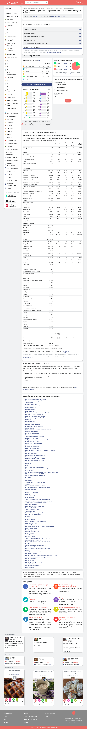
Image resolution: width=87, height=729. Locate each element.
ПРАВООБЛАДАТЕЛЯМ (50, 713)
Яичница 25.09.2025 (31, 508)
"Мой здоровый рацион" (54, 52)
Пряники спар (29, 428)
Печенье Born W (30, 547)
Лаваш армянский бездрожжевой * (36, 521)
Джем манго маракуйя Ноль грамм (36, 503)
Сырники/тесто (30, 497)
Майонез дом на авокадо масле (35, 455)
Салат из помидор (30, 558)
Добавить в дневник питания (37, 84)
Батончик (28, 494)
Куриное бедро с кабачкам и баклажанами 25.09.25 (41, 555)
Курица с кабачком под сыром (34, 460)
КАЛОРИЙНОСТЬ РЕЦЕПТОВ (30, 719)
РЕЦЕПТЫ (6, 716)
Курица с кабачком (31, 453)
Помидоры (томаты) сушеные (34, 426)
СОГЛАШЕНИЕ (48, 724)
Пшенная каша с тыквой (32, 441)
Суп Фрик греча (30, 536)
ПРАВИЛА (53, 724)
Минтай (27, 535)
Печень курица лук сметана (33, 540)
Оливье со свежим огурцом (33, 443)
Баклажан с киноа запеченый (34, 414)
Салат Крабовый (30, 421)
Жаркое (27, 435)
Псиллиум (28, 518)
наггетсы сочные (30, 491)
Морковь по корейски (32, 447)
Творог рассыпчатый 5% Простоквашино (37, 499)
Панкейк (27, 516)
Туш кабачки (29, 402)
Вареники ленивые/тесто (33, 514)
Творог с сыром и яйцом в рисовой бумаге (38, 538)
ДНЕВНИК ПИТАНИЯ (8, 713)
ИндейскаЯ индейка (31, 431)
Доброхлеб (28, 525)
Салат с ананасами (31, 553)
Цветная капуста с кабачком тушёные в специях (40, 450)
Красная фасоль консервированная (36, 479)
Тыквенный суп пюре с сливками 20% (36, 469)
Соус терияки (29, 470)
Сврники (28, 477)
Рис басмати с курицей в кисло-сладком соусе (39, 526)
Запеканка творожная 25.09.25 (34, 467)
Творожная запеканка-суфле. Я (34, 436)
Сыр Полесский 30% (31, 504)
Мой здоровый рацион (58, 16)
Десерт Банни (29, 533)
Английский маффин (31, 564)
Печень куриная (30, 409)
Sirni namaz (28, 480)
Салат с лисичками (31, 423)
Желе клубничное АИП (32, 509)
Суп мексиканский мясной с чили (35, 399)
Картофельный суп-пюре (32, 424)
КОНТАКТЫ (55, 721)
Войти (79, 3)
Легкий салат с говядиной (33, 552)
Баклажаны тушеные (69, 8)
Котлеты (27, 543)
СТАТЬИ (6, 722)
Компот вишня (29, 567)
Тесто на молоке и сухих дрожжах (35, 482)
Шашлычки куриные (31, 492)
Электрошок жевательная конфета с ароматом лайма (41, 472)
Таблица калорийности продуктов (36, 8)
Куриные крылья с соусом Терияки (36, 401)
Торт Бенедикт (29, 530)
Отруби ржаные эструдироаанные (35, 545)
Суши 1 (27, 484)
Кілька (27, 465)
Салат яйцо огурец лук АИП (33, 565)
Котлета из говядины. (32, 457)
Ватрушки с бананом (31, 438)
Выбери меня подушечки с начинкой (36, 440)
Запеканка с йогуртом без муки (35, 486)
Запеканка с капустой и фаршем (35, 475)
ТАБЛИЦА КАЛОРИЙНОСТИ (30, 716)
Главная (25, 8)
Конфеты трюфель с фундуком (34, 506)
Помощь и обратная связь (12, 192)
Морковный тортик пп (32, 531)
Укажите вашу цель (59, 82)
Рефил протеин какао (32, 448)
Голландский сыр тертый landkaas (35, 418)
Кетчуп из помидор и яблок (33, 562)
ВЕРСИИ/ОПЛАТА (49, 718)
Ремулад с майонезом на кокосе (35, 458)
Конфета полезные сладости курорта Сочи (38, 557)
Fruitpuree (28, 463)
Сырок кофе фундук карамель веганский (37, 542)
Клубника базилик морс (32, 433)
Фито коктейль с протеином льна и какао (38, 430)
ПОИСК (26, 713)
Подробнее (66, 352)
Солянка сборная (30, 489)
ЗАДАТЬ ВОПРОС (48, 721)
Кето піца (28, 419)
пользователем (37, 16)
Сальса (27, 452)
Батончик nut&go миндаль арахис (35, 416)
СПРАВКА (47, 716)
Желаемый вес (58, 93)
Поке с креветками (31, 528)
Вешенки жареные (31, 523)
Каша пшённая (29, 411)
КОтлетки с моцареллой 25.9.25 (35, 474)
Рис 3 (27, 445)
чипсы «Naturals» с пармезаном (35, 496)
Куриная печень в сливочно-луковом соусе (38, 501)
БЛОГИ (5, 719)
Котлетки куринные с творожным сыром (37, 487)
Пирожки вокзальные (32, 519)
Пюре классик (29, 560)
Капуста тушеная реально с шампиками (37, 548)
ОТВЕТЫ (26, 722)
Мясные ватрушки (30, 407)
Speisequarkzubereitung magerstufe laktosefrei (39, 413)
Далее (68, 101)
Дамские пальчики (31, 404)
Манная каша (29, 462)
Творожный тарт (30, 511)
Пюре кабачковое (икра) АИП (34, 513)
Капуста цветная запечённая (34, 406)
